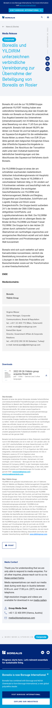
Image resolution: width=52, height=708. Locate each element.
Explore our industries (26, 702)
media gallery (40, 600)
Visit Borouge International (26, 695)
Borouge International (27, 5)
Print (9, 545)
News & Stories (10, 26)
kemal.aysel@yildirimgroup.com (26, 345)
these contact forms (14, 578)
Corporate (9, 39)
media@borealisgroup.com (24, 327)
